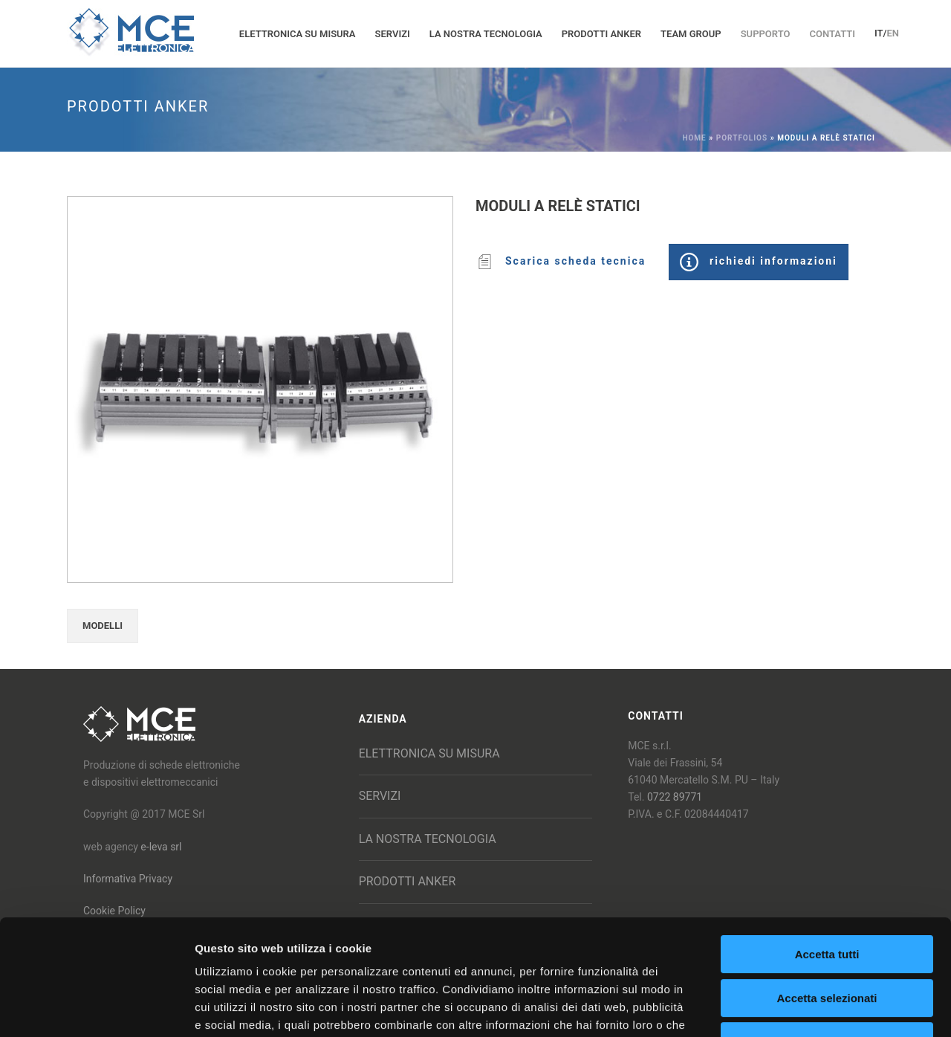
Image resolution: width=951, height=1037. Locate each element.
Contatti (832, 33)
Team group (690, 33)
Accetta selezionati (826, 899)
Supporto (766, 33)
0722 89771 (674, 797)
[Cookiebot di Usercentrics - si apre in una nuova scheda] (96, 1008)
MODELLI (102, 625)
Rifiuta (827, 942)
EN (892, 33)
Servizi (392, 33)
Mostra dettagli (781, 1007)
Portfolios (741, 138)
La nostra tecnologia (485, 33)
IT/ (880, 33)
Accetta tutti (827, 855)
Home (694, 138)
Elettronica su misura (297, 33)
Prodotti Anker (601, 33)
